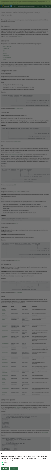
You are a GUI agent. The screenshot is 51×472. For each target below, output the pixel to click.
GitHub (5, 462)
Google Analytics (7, 465)
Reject (13, 468)
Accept (5, 468)
